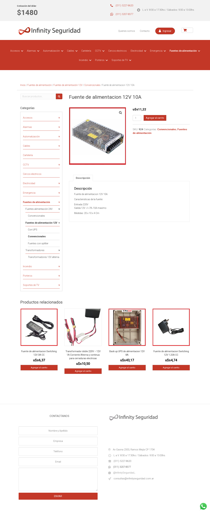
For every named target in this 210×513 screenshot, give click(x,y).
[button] (165, 31)
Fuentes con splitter (38, 243)
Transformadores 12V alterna (43, 257)
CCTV (98, 50)
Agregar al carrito (155, 118)
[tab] (83, 178)
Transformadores (34, 250)
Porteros (99, 60)
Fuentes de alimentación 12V (68, 85)
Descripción (83, 177)
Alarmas (31, 50)
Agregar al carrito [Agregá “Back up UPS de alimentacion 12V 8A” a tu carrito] (127, 367)
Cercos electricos (117, 50)
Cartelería (86, 50)
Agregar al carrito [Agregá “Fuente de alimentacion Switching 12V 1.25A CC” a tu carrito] (171, 367)
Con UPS (32, 229)
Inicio (23, 85)
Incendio (83, 60)
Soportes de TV (120, 60)
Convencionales (92, 85)
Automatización (51, 50)
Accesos (15, 50)
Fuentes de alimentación (183, 50)
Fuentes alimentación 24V (39, 209)
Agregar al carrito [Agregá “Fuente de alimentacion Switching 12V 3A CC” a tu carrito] (39, 367)
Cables (70, 50)
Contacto (145, 31)
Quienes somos (126, 31)
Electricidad (137, 50)
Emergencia (156, 50)
